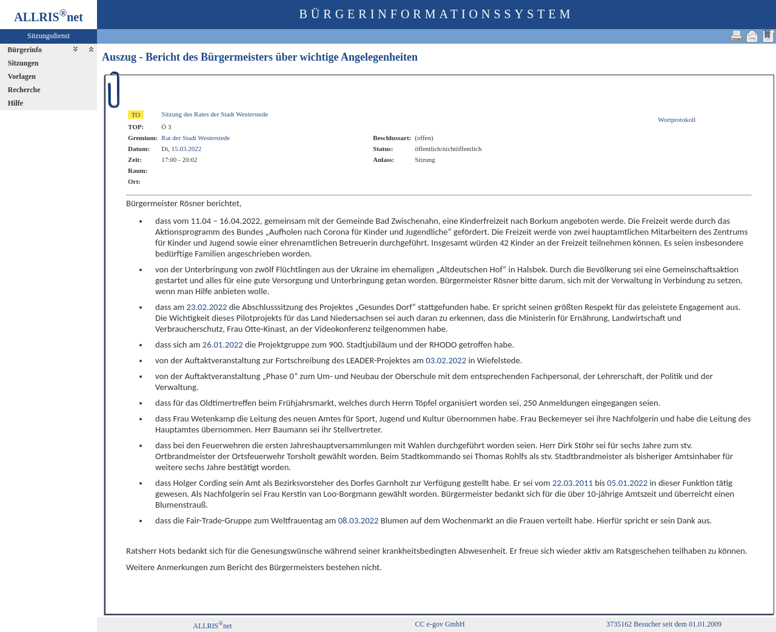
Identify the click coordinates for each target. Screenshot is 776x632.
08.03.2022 (358, 520)
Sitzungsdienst (48, 36)
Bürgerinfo (24, 49)
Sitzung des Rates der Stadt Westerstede (214, 114)
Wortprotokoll (676, 119)
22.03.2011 (572, 482)
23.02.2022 (207, 306)
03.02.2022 (446, 360)
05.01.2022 (627, 482)
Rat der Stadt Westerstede (195, 137)
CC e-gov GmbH (440, 624)
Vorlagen (22, 76)
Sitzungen (23, 63)
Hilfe (15, 103)
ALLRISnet (212, 626)
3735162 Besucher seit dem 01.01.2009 (663, 624)
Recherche (24, 90)
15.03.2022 (187, 148)
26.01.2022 (222, 344)
